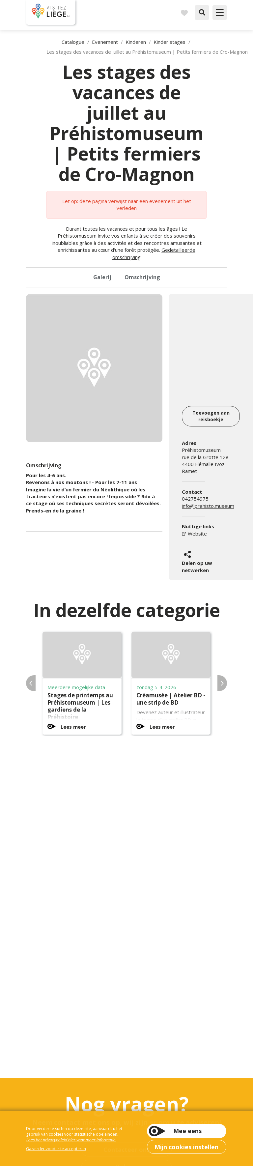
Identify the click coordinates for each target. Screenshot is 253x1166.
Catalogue (73, 42)
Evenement (105, 42)
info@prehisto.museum (208, 506)
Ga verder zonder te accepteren (56, 1148)
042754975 (195, 498)
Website (197, 533)
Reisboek (184, 12)
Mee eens (187, 1131)
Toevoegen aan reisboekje (211, 416)
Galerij (102, 277)
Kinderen (136, 42)
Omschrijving (142, 277)
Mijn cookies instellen (186, 1147)
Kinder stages (169, 42)
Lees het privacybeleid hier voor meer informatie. (71, 1140)
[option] (94, 368)
